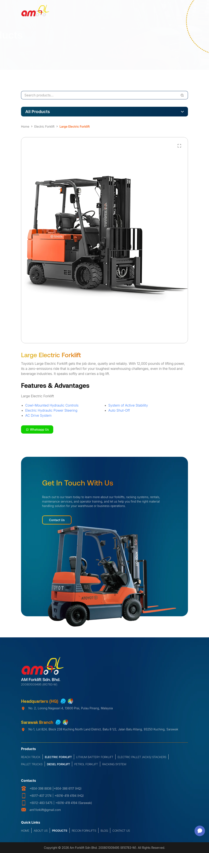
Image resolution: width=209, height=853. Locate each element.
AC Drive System (38, 415)
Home (25, 832)
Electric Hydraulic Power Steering (51, 410)
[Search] (182, 95)
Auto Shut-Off (119, 410)
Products (59, 832)
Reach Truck (30, 759)
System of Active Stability (128, 405)
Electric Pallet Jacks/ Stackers (142, 759)
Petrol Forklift (86, 767)
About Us (41, 832)
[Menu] (186, 10)
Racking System (114, 767)
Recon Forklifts (84, 832)
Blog (104, 832)
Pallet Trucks (32, 767)
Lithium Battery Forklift (94, 759)
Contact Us (57, 520)
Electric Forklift (58, 759)
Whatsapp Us (37, 429)
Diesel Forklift (58, 767)
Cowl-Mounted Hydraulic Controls (52, 405)
